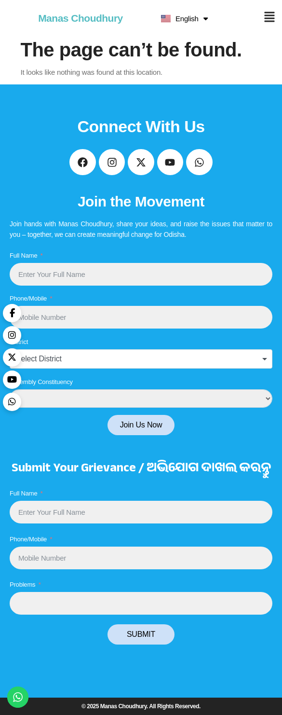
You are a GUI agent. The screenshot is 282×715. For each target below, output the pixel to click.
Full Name (23, 255)
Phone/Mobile (28, 298)
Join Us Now (141, 425)
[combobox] (141, 359)
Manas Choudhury (80, 18)
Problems (22, 584)
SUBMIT (141, 634)
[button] (269, 18)
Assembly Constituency (41, 381)
